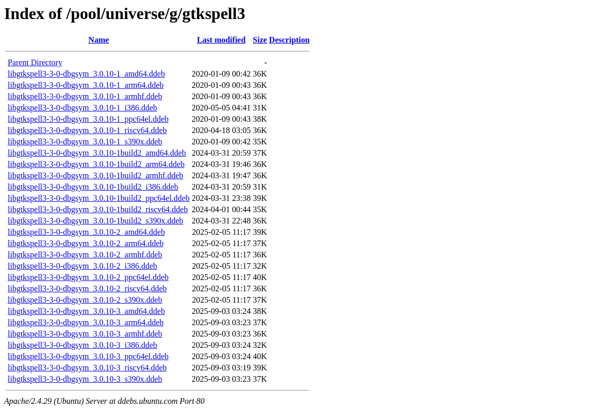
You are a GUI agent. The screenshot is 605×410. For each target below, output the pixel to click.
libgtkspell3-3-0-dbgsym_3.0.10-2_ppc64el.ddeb (88, 277)
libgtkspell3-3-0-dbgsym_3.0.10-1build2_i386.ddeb (93, 186)
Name (98, 39)
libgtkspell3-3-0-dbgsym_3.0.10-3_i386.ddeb (82, 345)
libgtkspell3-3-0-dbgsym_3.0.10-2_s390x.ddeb (85, 299)
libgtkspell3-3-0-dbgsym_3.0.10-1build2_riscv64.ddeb (98, 209)
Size (260, 39)
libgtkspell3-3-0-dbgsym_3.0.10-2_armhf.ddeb (85, 254)
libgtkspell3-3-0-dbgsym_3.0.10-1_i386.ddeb (82, 107)
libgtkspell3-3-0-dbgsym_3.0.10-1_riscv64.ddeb (87, 130)
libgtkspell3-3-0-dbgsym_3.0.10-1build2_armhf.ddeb (95, 175)
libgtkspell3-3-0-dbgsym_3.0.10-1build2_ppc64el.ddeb (99, 198)
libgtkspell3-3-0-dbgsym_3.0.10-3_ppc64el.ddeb (88, 356)
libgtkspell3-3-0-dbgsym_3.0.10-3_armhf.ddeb (85, 333)
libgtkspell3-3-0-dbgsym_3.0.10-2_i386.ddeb (82, 266)
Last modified (221, 39)
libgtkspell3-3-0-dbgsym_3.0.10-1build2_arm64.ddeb (96, 164)
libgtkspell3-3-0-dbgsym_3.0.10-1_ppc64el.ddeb (88, 119)
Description (289, 39)
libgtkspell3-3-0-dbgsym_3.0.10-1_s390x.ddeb (85, 141)
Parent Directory (35, 62)
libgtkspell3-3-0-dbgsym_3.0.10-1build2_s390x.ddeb (95, 220)
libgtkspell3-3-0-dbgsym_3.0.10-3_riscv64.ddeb (87, 367)
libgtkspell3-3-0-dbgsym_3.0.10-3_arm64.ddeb (86, 322)
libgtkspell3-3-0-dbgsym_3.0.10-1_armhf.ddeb (85, 96)
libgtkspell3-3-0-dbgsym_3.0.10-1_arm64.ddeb (86, 85)
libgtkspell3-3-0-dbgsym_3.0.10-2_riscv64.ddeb (87, 288)
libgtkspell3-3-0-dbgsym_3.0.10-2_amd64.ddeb (86, 232)
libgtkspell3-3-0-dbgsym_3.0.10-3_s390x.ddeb (85, 379)
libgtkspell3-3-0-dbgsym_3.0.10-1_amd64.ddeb (86, 73)
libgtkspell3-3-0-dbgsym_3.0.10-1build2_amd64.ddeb (97, 152)
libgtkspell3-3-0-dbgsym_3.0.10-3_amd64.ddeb (86, 311)
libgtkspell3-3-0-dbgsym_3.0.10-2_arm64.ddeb (86, 243)
